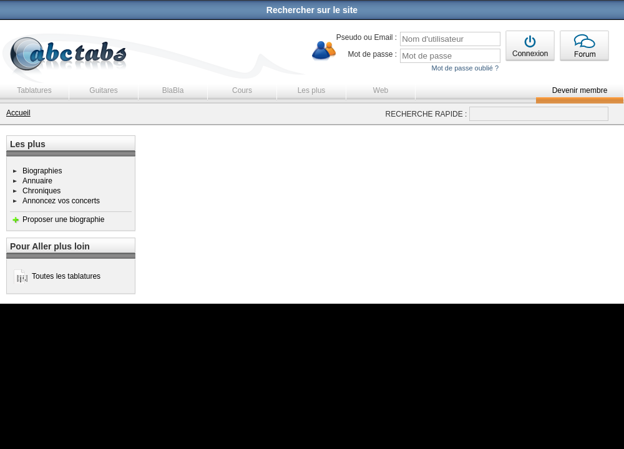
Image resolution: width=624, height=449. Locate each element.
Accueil (18, 113)
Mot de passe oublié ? (465, 68)
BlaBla (173, 90)
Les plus (312, 90)
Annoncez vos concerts (61, 200)
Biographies (42, 171)
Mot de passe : (372, 54)
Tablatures (34, 90)
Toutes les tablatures (66, 276)
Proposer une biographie (63, 219)
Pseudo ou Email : (366, 37)
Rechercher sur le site (312, 10)
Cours (242, 90)
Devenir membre (580, 90)
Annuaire (37, 180)
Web (380, 90)
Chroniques (41, 190)
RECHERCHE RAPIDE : (426, 114)
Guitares (103, 90)
